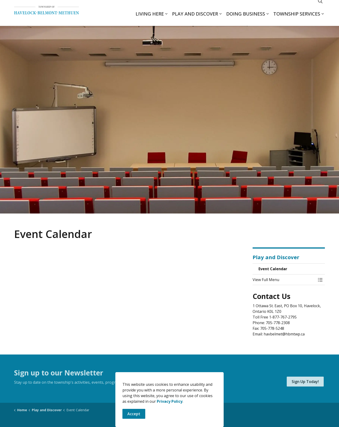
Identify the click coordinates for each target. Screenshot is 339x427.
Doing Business (245, 19)
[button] (284, 279)
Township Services (296, 19)
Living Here (150, 19)
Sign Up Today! (305, 381)
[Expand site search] (320, 6)
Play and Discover (195, 19)
